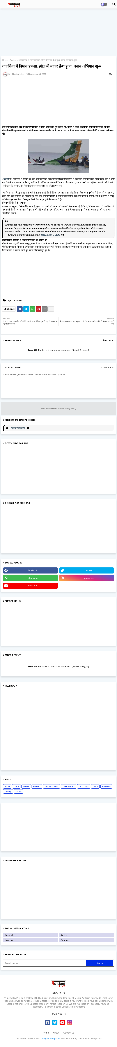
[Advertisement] (58, 33)
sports (95, 786)
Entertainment (68, 786)
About (56, 1032)
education (106, 786)
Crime (16, 786)
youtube (32, 585)
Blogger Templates (50, 1038)
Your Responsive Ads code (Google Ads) (58, 408)
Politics (26, 786)
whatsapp (33, 578)
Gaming (8, 791)
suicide (18, 791)
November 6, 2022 (50, 234)
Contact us (68, 1032)
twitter (88, 570)
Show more (107, 340)
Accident (14, 60)
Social (7, 786)
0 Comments (107, 367)
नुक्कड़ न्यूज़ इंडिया (17, 427)
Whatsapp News (51, 786)
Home (5, 60)
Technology (84, 786)
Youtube (65, 940)
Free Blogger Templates (90, 1038)
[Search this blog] (45, 963)
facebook (32, 570)
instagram (89, 578)
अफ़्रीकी (5, 178)
